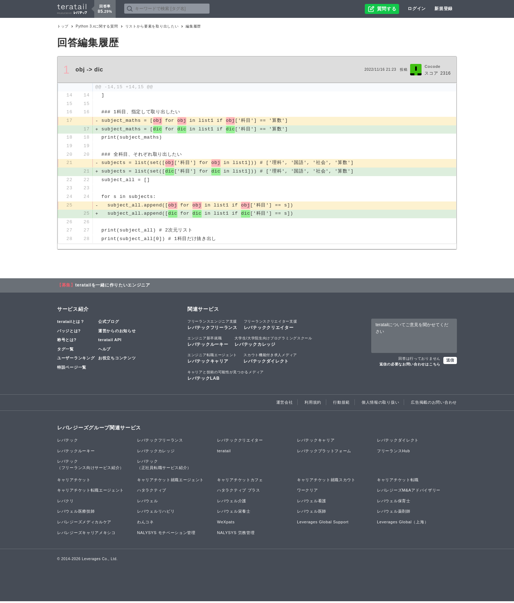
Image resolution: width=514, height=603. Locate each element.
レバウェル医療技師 (76, 513)
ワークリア (307, 492)
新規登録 (443, 8)
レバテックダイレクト (270, 359)
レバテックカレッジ (273, 343)
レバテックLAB (225, 376)
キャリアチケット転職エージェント (90, 492)
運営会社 (284, 404)
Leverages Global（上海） (402, 524)
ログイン (417, 8)
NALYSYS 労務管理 (236, 534)
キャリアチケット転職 (398, 481)
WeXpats (226, 524)
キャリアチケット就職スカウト (326, 481)
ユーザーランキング (76, 360)
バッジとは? (69, 332)
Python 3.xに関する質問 (97, 26)
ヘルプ (104, 351)
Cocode (432, 66)
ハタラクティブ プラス (238, 492)
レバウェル (147, 502)
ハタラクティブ (151, 492)
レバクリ (65, 502)
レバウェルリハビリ (156, 513)
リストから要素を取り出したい (152, 26)
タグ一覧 (65, 351)
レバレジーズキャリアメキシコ (86, 534)
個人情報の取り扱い (380, 404)
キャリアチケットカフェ (240, 481)
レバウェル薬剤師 (393, 513)
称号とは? (66, 341)
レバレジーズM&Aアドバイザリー (408, 492)
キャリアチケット (74, 481)
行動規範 (341, 404)
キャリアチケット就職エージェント (170, 481)
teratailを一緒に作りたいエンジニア (112, 286)
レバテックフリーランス (212, 326)
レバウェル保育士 (393, 502)
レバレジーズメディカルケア (84, 524)
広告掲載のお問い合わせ (434, 404)
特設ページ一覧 (71, 369)
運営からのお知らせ (117, 332)
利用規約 (312, 404)
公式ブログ (108, 323)
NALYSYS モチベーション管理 (166, 534)
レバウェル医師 (311, 513)
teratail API (109, 341)
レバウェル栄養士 (234, 513)
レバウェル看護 (311, 502)
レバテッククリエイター (270, 326)
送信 (450, 361)
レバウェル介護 (231, 502)
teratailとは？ (71, 323)
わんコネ (145, 524)
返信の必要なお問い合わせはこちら (409, 366)
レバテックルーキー (207, 343)
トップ (63, 26)
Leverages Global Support (323, 524)
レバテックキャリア (212, 359)
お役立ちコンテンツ (117, 360)
